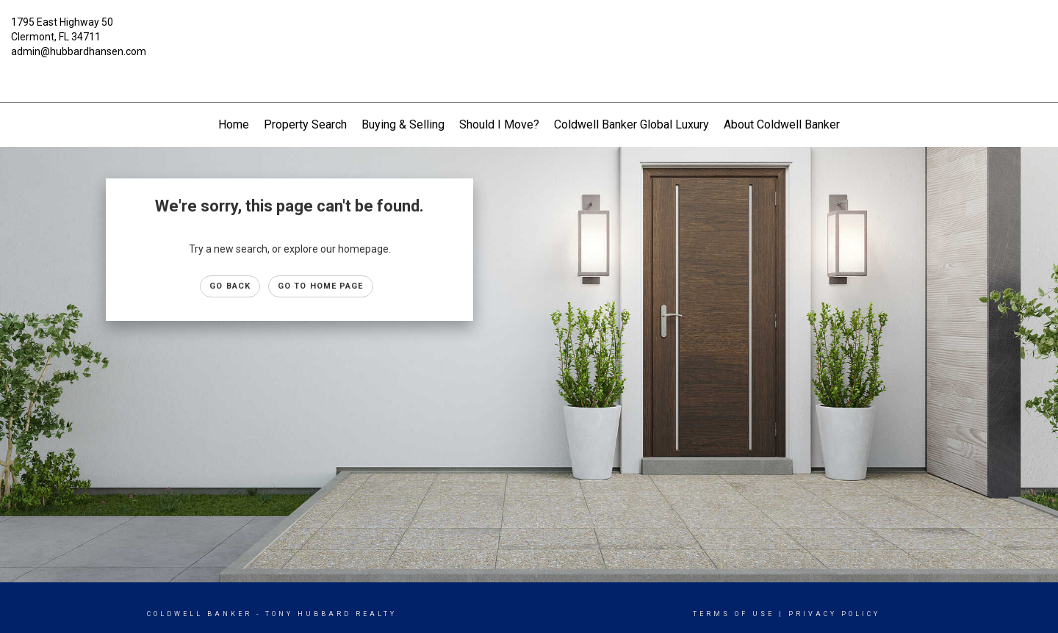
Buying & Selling (403, 124)
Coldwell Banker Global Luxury (631, 124)
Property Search (305, 124)
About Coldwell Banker (782, 124)
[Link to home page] (529, 33)
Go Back (230, 286)
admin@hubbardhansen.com (78, 51)
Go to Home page (321, 286)
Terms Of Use (733, 614)
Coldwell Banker (199, 614)
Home (233, 124)
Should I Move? (499, 124)
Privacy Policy (834, 614)
